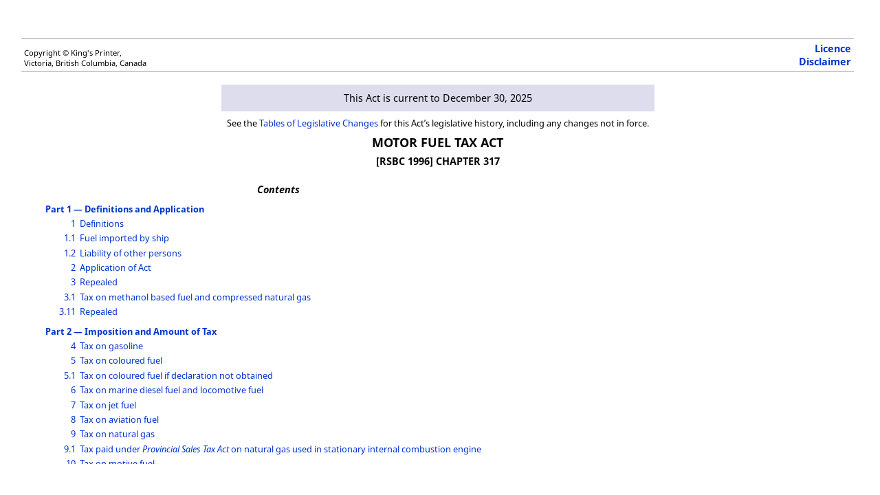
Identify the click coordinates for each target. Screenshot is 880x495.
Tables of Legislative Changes (318, 123)
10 (71, 463)
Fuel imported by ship (124, 238)
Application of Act (115, 267)
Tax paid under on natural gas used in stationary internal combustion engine (280, 449)
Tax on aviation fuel (119, 419)
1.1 (70, 238)
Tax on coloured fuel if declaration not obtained (176, 375)
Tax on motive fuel (117, 463)
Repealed (99, 282)
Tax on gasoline (111, 346)
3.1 (70, 297)
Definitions (102, 223)
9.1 (70, 449)
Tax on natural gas (117, 434)
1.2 (70, 253)
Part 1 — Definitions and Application (124, 209)
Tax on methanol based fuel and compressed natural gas (195, 297)
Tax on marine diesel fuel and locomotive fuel (171, 390)
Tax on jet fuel (108, 405)
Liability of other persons (131, 253)
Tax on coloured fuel (121, 360)
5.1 (70, 375)
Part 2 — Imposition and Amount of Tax (131, 331)
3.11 (67, 311)
